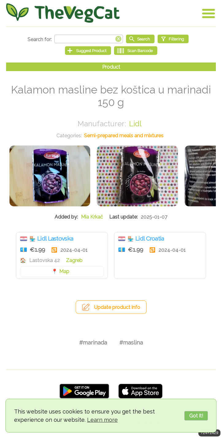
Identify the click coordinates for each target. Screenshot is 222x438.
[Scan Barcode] (135, 50)
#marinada (93, 342)
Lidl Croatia (149, 238)
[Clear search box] (118, 38)
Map (64, 271)
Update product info (117, 307)
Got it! (196, 416)
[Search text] (88, 39)
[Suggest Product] (88, 50)
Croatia (23, 238)
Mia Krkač (92, 217)
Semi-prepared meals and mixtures (123, 136)
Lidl (135, 123)
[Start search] (140, 39)
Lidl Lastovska (55, 238)
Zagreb (74, 260)
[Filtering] (173, 39)
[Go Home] (63, 13)
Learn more (102, 420)
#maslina (131, 342)
